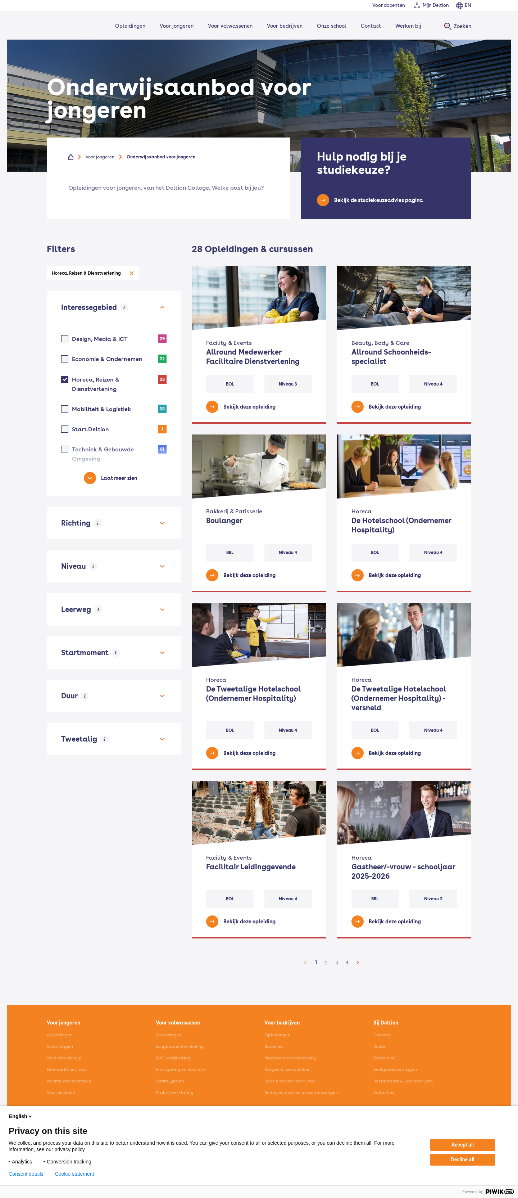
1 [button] (316, 962)
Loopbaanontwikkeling (180, 1046)
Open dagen (60, 1046)
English (21, 1116)
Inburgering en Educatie (181, 1069)
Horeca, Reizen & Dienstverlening (86, 273)
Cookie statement (74, 1174)
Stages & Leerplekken (287, 1069)
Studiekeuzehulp (64, 1057)
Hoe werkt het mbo (67, 1069)
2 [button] (326, 962)
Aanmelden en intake (69, 1081)
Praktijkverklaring (175, 1092)
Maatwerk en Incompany (290, 1057)
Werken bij (407, 26)
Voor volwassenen (229, 26)
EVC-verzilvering (173, 1057)
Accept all (462, 1145)
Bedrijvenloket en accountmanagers (302, 1092)
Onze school (330, 26)
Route (379, 1046)
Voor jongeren (175, 26)
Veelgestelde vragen (395, 1069)
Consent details (26, 1174)
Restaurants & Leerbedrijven (403, 1081)
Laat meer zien (119, 478)
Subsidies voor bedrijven (289, 1081)
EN (468, 5)
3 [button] (336, 962)
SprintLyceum (170, 1081)
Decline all (462, 1159)
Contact (370, 26)
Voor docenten (388, 5)
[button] (305, 962)
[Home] (70, 26)
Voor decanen (61, 1092)
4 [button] (347, 962)
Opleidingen (129, 26)
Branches (273, 1046)
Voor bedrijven (283, 26)
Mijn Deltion (436, 5)
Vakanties (383, 1092)
